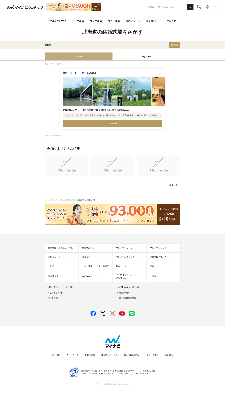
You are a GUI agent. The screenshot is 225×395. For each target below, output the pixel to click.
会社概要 (56, 355)
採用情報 (169, 355)
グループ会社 (152, 355)
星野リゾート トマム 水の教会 (79, 73)
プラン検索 (114, 21)
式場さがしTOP (57, 21)
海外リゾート (153, 21)
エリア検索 (78, 21)
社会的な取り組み (109, 355)
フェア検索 (96, 21)
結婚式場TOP (69, 200)
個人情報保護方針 (132, 355)
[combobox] (166, 7)
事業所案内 (90, 355)
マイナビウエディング (53, 200)
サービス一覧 (72, 355)
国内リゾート (133, 21)
